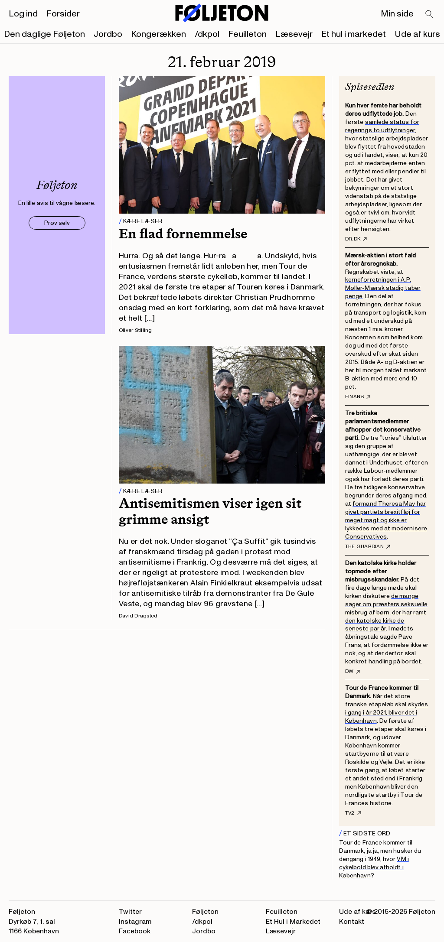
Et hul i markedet (353, 34)
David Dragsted (138, 616)
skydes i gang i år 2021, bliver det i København (386, 712)
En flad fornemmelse (183, 233)
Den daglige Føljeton (44, 34)
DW (352, 671)
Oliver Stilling (135, 330)
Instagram (135, 921)
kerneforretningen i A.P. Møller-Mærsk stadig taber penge (383, 288)
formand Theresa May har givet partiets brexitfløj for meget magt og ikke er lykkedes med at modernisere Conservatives (386, 520)
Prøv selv (57, 223)
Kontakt (351, 921)
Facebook (134, 931)
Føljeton (205, 911)
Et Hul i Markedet (293, 921)
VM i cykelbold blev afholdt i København (374, 867)
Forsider (63, 14)
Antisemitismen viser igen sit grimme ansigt (210, 511)
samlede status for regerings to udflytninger (382, 126)
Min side (397, 14)
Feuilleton (247, 34)
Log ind (23, 14)
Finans (357, 396)
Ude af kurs (417, 34)
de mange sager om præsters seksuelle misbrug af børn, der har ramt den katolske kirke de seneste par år (386, 612)
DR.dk (356, 239)
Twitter (130, 911)
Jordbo (108, 34)
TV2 (353, 813)
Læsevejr (294, 34)
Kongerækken (158, 34)
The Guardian (367, 546)
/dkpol (207, 34)
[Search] (429, 14)
